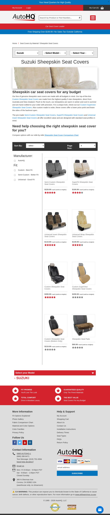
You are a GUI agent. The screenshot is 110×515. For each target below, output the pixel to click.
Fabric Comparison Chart (22, 422)
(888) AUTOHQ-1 (24, 453)
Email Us (20, 466)
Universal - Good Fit (26, 179)
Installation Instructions (66, 429)
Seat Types (61, 436)
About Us (61, 422)
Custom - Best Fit (25, 170)
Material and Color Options (23, 426)
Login (28, 8)
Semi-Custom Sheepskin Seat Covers (40, 115)
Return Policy (62, 442)
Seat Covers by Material (29, 43)
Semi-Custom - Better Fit (28, 175)
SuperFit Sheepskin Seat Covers (70, 115)
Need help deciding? (25, 462)
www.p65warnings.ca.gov (85, 494)
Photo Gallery (18, 419)
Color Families (18, 429)
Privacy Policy (18, 432)
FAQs (59, 439)
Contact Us (61, 426)
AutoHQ (21, 160)
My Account (17, 8)
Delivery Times (63, 432)
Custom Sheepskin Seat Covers (25, 99)
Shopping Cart (63, 419)
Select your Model (24, 373)
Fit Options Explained (21, 416)
